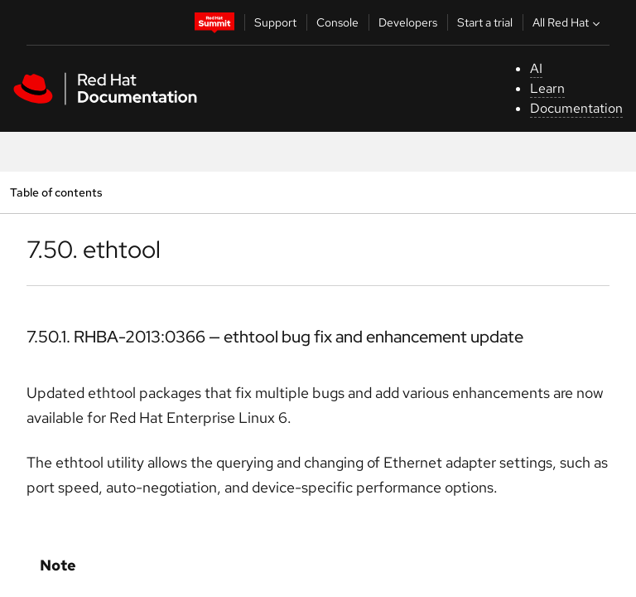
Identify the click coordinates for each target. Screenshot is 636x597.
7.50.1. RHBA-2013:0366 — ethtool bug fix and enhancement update (274, 336)
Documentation (576, 108)
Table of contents (56, 192)
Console (337, 22)
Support (275, 22)
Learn (547, 88)
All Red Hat (568, 22)
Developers (407, 22)
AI (536, 68)
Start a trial (485, 22)
